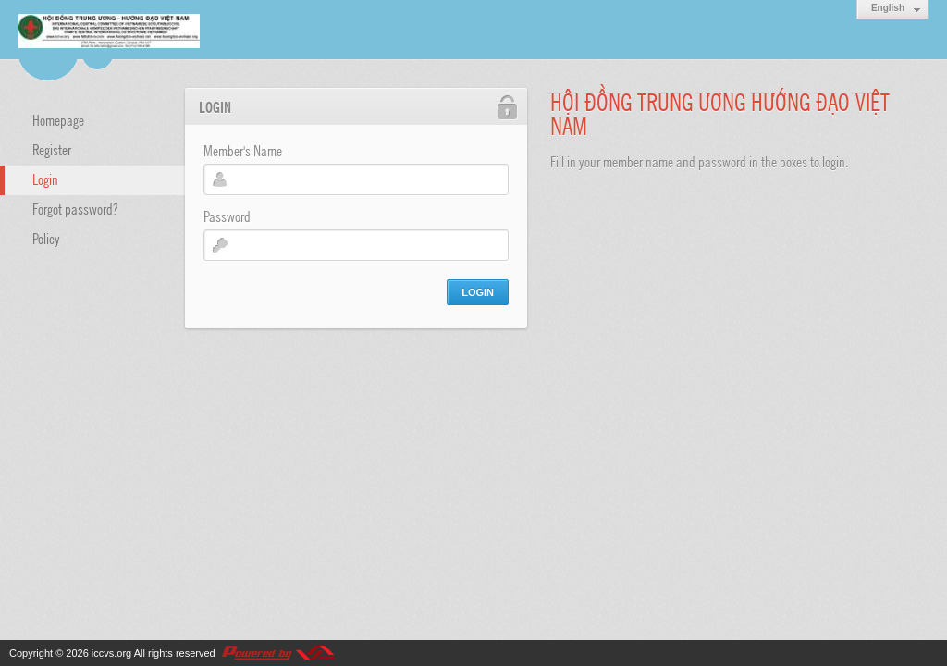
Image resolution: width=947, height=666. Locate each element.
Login (45, 178)
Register (51, 149)
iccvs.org (111, 653)
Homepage (58, 119)
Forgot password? (74, 208)
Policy (46, 238)
